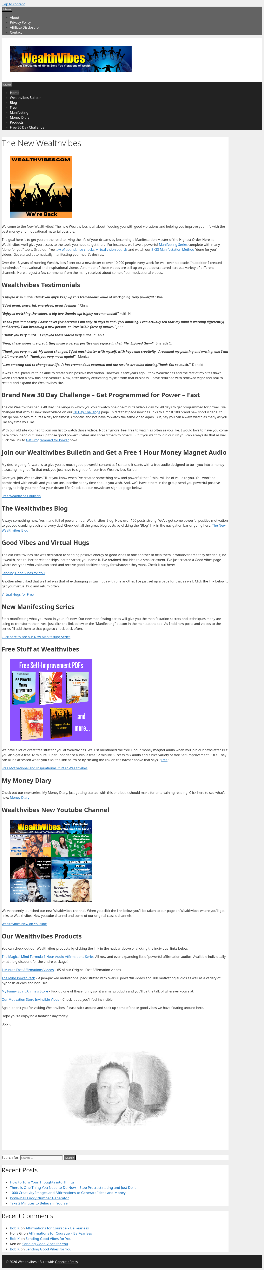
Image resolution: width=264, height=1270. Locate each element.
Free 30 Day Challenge (27, 127)
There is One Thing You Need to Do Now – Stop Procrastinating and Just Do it (73, 1187)
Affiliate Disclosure (24, 27)
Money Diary (19, 117)
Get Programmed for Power (47, 440)
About (14, 17)
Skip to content (13, 4)
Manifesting (19, 112)
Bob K (15, 1228)
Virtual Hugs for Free (18, 594)
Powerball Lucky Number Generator (39, 1198)
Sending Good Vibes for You (23, 573)
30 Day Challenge (86, 412)
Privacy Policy (20, 22)
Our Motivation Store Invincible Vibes (30, 999)
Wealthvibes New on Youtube (24, 924)
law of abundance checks (75, 249)
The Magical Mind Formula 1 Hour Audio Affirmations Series (48, 956)
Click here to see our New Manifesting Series (36, 637)
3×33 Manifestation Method (172, 249)
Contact (16, 32)
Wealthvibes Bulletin (25, 97)
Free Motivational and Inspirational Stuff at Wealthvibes (44, 768)
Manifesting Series (173, 244)
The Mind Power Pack (18, 978)
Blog (13, 102)
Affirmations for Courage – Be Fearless (57, 1228)
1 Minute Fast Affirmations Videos (28, 970)
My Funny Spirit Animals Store (25, 991)
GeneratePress (66, 1261)
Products (17, 122)
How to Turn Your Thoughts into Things (42, 1182)
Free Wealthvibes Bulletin (21, 496)
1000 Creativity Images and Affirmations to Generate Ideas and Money (68, 1192)
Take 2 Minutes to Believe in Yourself (40, 1203)
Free (13, 107)
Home (14, 92)
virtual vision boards (111, 249)
